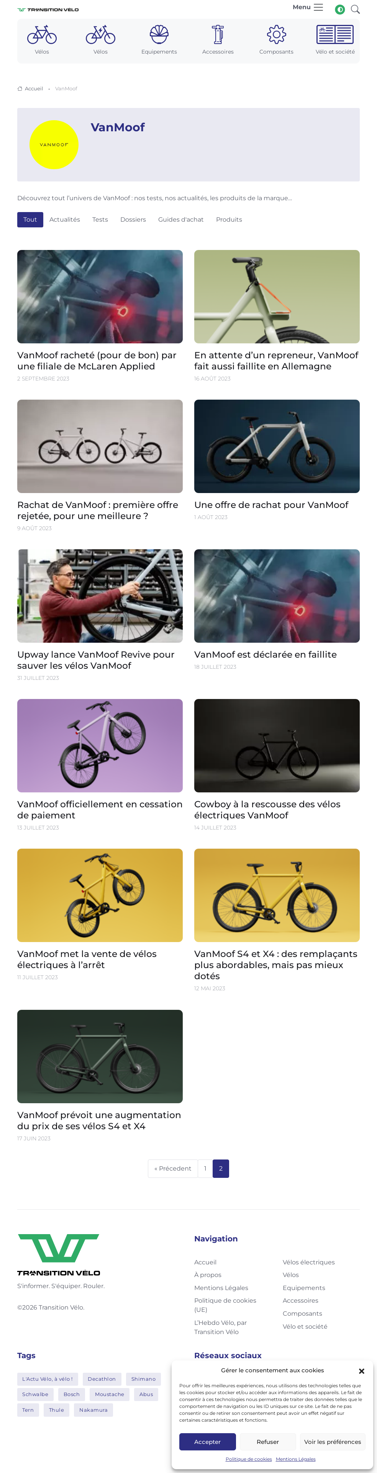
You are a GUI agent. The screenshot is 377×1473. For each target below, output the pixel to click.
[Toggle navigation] (308, 9)
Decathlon (102, 1379)
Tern (28, 1410)
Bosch (72, 1394)
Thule (56, 1410)
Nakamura (93, 1410)
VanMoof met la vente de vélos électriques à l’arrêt (87, 959)
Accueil (34, 88)
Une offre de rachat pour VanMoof (271, 504)
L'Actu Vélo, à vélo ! (47, 1379)
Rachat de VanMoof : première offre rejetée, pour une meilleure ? (97, 510)
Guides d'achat (181, 219)
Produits (229, 219)
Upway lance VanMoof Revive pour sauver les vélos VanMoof (96, 660)
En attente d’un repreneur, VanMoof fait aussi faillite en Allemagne (276, 360)
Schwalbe (35, 1394)
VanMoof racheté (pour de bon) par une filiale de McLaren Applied (97, 360)
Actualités (64, 219)
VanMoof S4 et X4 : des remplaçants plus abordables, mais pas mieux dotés (275, 964)
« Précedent (173, 1168)
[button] (362, 1370)
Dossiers (133, 219)
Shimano (143, 1379)
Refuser (268, 1441)
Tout (30, 219)
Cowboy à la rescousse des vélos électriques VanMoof (267, 810)
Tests (100, 219)
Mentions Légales (296, 1459)
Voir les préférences (332, 1441)
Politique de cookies (249, 1459)
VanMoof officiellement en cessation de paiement (100, 810)
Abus (146, 1394)
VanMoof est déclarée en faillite (265, 654)
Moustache (110, 1394)
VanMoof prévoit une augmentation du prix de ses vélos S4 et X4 (99, 1120)
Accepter (207, 1441)
